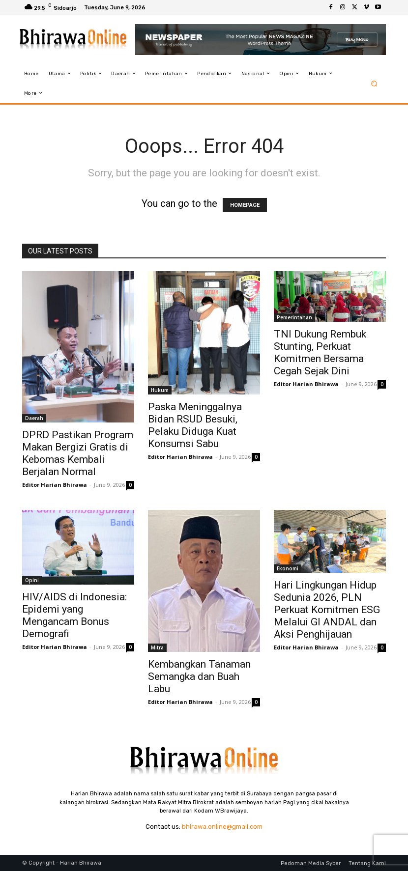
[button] (374, 83)
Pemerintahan (294, 317)
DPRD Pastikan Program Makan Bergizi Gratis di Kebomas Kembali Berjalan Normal (77, 453)
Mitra (157, 647)
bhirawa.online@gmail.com (222, 826)
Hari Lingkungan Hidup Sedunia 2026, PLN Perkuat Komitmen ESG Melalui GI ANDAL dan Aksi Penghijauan (327, 609)
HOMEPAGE (245, 205)
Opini (32, 580)
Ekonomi (287, 568)
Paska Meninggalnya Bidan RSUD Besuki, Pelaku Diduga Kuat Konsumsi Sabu (195, 425)
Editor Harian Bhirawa (54, 484)
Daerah (34, 418)
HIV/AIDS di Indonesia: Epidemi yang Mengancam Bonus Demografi (74, 615)
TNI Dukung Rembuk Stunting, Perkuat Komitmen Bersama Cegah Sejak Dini (320, 352)
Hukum (160, 390)
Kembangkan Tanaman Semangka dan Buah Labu (199, 676)
